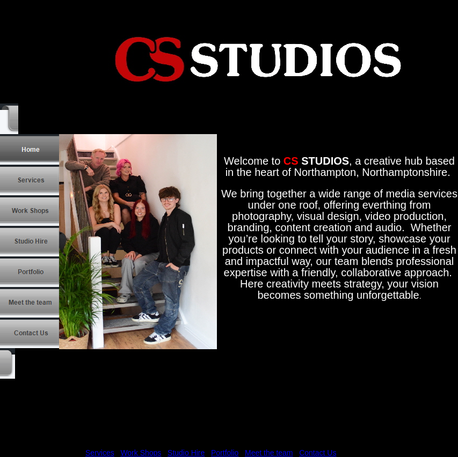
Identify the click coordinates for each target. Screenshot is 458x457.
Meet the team (269, 452)
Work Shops (140, 452)
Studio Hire (186, 452)
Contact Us (317, 452)
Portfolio (224, 452)
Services (99, 452)
